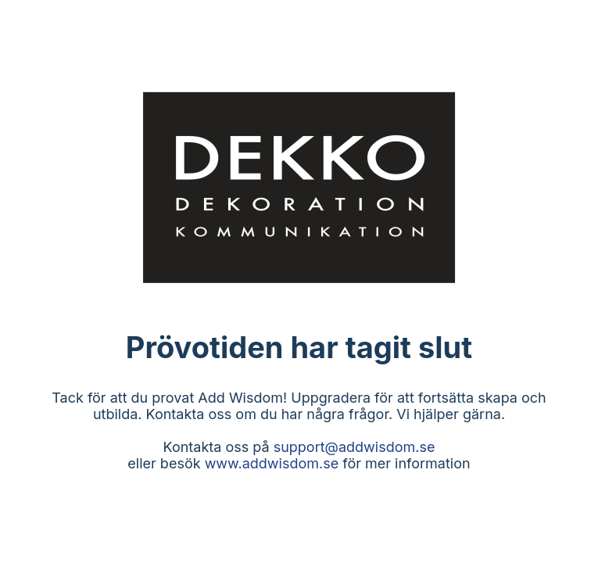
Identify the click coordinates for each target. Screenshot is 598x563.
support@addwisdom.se (354, 447)
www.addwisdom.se (272, 463)
